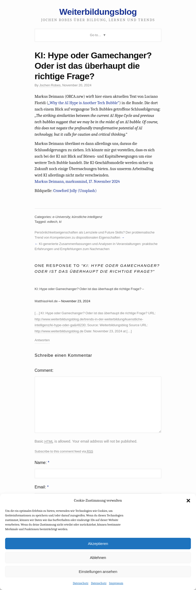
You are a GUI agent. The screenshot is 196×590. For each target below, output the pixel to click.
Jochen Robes (49, 85)
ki (60, 222)
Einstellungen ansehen (98, 571)
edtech (52, 222)
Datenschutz (80, 583)
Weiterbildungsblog (98, 12)
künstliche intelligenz (87, 217)
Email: (42, 487)
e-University (61, 217)
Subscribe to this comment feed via (64, 451)
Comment (43, 370)
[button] (188, 500)
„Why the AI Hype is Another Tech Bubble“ (83, 103)
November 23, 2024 (75, 301)
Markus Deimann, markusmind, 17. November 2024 (77, 181)
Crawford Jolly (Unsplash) (75, 190)
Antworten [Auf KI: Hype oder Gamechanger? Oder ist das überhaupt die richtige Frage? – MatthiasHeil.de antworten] (42, 340)
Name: (42, 462)
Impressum (116, 583)
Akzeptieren (98, 543)
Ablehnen (98, 557)
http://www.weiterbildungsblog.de (59, 331)
